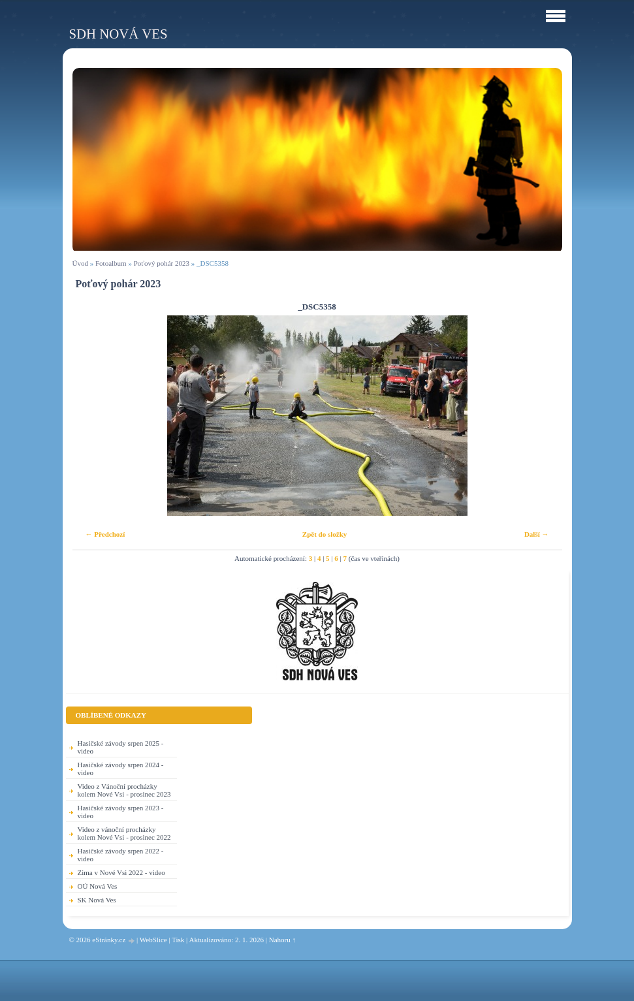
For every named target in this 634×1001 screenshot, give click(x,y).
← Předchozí (105, 534)
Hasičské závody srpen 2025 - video (121, 747)
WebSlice (153, 940)
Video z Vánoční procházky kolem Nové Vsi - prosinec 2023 (124, 790)
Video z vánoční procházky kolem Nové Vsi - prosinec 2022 (124, 833)
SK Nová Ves (97, 900)
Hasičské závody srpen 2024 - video (121, 768)
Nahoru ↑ (282, 940)
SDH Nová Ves (118, 33)
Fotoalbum (111, 263)
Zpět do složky (324, 534)
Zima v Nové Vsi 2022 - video (121, 872)
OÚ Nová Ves (98, 886)
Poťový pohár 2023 (161, 263)
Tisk (178, 940)
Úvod (80, 263)
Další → (536, 534)
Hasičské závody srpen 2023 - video (121, 811)
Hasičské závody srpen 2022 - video (121, 855)
